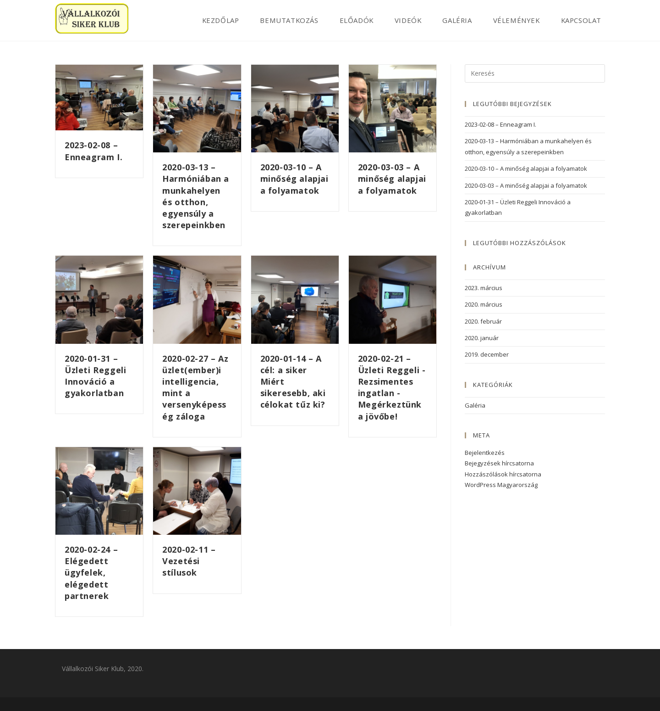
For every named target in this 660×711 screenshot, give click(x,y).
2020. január (482, 338)
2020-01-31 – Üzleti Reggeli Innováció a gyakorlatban (95, 376)
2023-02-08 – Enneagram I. (93, 151)
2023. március (483, 288)
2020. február (483, 321)
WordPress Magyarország (501, 485)
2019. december (487, 354)
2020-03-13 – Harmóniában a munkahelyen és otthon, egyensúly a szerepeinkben (195, 196)
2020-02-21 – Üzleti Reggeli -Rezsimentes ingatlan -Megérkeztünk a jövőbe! (392, 387)
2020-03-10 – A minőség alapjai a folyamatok (294, 179)
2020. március (483, 304)
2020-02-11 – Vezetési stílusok (188, 561)
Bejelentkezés (485, 452)
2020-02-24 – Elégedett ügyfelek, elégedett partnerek (91, 572)
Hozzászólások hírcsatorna (503, 474)
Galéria (475, 405)
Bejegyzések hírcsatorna (499, 463)
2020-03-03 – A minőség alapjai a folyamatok (392, 179)
